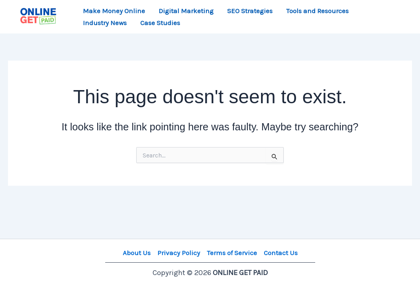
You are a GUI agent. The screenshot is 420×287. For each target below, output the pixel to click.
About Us (137, 253)
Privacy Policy (178, 253)
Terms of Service (232, 253)
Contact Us (281, 253)
